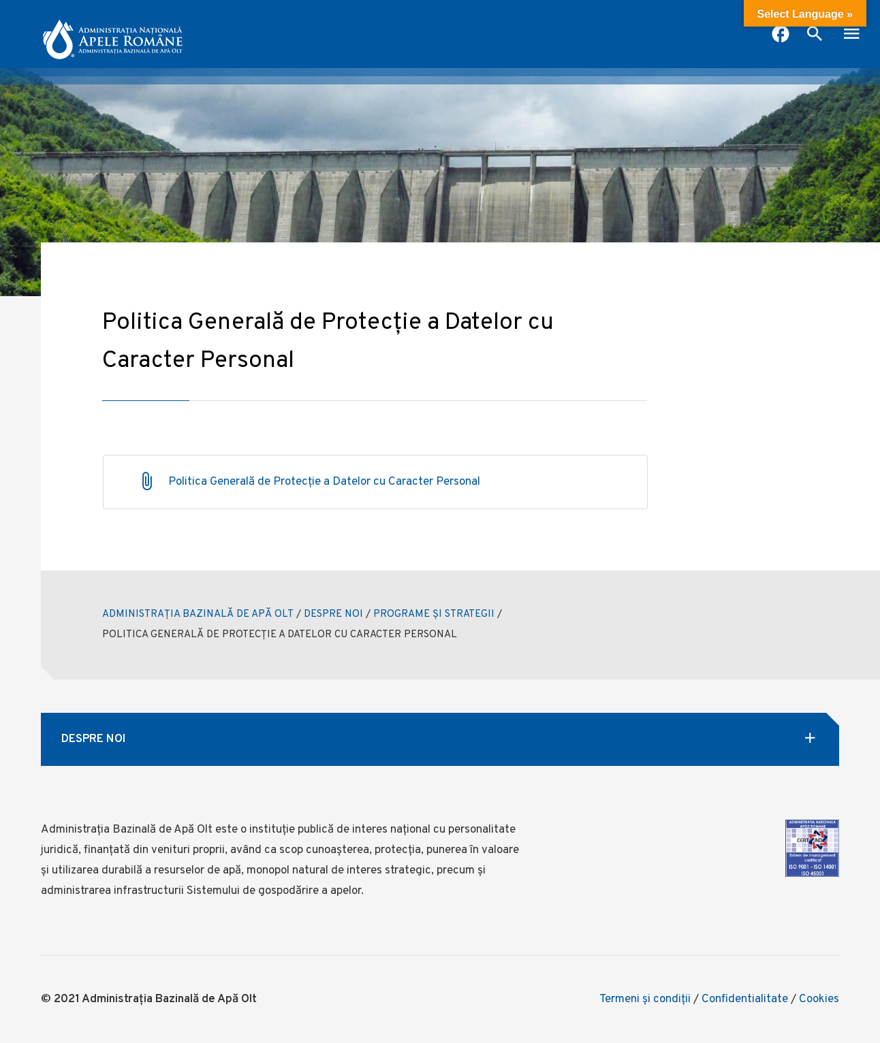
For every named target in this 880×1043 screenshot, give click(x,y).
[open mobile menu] (851, 35)
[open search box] (814, 35)
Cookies (819, 999)
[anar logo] (112, 34)
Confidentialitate (745, 999)
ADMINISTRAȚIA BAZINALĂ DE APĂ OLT (198, 614)
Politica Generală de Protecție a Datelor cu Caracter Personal (324, 482)
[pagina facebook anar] (780, 35)
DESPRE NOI (333, 614)
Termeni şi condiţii (645, 999)
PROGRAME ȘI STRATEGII (433, 614)
